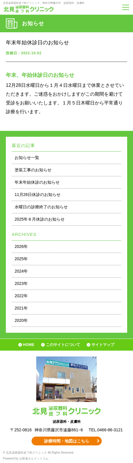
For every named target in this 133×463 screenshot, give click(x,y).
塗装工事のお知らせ (33, 170)
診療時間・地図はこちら (66, 441)
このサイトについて (63, 344)
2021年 (21, 308)
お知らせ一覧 (27, 157)
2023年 (21, 283)
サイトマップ (102, 344)
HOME (28, 344)
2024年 (21, 271)
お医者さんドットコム (34, 458)
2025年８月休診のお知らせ (40, 219)
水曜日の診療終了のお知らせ (41, 207)
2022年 (21, 295)
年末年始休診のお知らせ (37, 182)
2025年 (21, 258)
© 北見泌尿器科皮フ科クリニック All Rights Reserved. (38, 452)
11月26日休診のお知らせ (38, 194)
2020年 (21, 320)
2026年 (21, 246)
